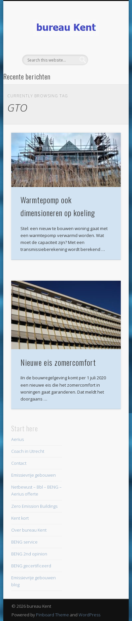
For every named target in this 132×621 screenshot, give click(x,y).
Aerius (17, 439)
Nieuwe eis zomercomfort (58, 362)
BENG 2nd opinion (29, 554)
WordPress (89, 615)
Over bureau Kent (29, 530)
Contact (18, 463)
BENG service (24, 542)
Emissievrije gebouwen (33, 475)
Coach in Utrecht (27, 451)
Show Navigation (104, 59)
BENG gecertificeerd (31, 566)
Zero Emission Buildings (34, 506)
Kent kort (20, 518)
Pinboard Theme (52, 615)
